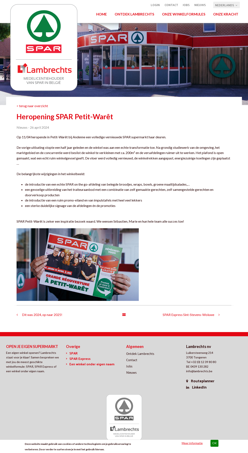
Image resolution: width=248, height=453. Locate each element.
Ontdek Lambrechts (134, 14)
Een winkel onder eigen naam (91, 364)
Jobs (186, 5)
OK (214, 443)
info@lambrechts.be (199, 371)
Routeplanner (202, 380)
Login (155, 5)
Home (101, 14)
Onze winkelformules (183, 14)
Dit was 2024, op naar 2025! (42, 315)
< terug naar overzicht (32, 106)
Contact (171, 5)
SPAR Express (80, 358)
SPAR (73, 353)
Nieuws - (23, 127)
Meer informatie (192, 443)
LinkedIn (199, 387)
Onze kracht (225, 14)
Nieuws (200, 5)
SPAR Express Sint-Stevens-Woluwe (188, 315)
